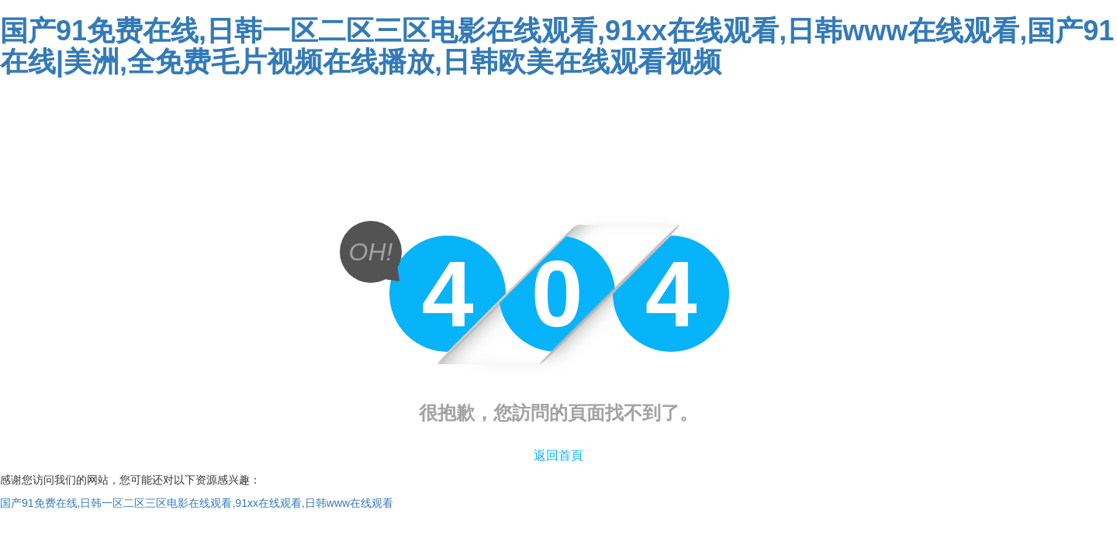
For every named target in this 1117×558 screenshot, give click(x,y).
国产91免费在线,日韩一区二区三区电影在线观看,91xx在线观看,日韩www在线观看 (196, 503)
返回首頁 (558, 455)
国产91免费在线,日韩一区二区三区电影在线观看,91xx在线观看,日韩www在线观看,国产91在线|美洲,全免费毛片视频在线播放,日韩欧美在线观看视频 (557, 46)
